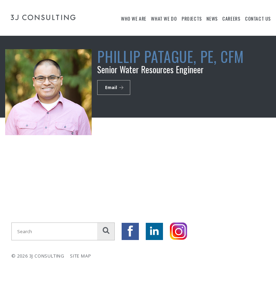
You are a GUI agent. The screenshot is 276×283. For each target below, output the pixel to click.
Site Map (80, 256)
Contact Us (258, 18)
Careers (231, 18)
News (211, 18)
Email (111, 87)
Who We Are (133, 18)
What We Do (164, 18)
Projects (192, 18)
